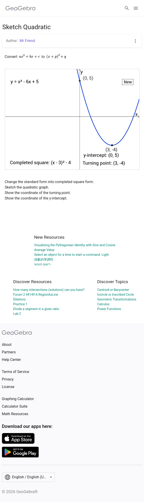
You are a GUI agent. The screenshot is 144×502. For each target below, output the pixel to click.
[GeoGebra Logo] (20, 8)
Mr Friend (27, 41)
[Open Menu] (136, 8)
